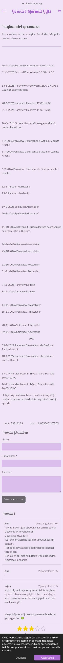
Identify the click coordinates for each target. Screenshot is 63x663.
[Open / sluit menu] (3, 11)
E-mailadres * (9, 455)
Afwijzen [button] (21, 657)
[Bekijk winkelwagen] (59, 11)
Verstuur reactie (13, 499)
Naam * (6, 439)
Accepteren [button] (47, 657)
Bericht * (7, 472)
